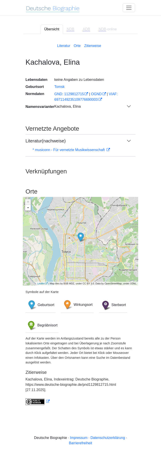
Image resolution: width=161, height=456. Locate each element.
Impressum (78, 438)
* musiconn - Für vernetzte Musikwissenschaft (69, 150)
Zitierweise (92, 46)
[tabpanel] (80, 223)
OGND (96, 94)
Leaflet (41, 283)
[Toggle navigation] (129, 7)
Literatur (63, 46)
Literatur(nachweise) (46, 140)
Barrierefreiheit (80, 443)
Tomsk (59, 87)
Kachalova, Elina (67, 106)
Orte (77, 46)
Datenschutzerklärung (107, 438)
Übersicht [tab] (51, 29)
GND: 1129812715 (69, 94)
